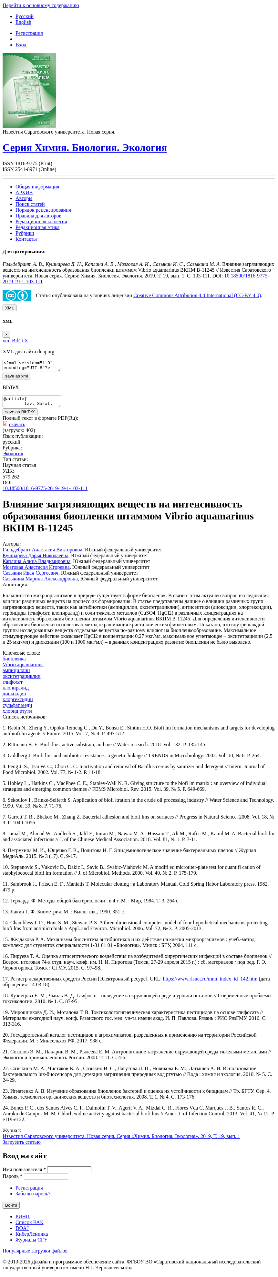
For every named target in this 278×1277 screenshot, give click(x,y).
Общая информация (37, 186)
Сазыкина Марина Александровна (40, 582)
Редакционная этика (37, 227)
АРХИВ (24, 192)
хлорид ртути (17, 715)
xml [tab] (7, 340)
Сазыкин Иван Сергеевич (30, 576)
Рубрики (24, 233)
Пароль (13, 1180)
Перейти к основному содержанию (41, 5)
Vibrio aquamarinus (23, 668)
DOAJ (22, 1232)
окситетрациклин (21, 680)
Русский (24, 16)
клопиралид (16, 691)
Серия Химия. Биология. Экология (85, 147)
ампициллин (16, 674)
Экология (13, 457)
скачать (17, 428)
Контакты (26, 239)
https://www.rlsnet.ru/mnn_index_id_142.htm (210, 982)
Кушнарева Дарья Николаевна (35, 559)
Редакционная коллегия (41, 221)
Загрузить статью (22, 1146)
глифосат (13, 686)
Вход (20, 44)
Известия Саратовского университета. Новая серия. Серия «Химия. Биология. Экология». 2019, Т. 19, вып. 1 (121, 1140)
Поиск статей (30, 204)
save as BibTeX (20, 415)
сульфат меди (17, 709)
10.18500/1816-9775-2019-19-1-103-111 (45, 492)
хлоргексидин (18, 703)
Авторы (23, 198)
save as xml (16, 378)
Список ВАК (29, 1226)
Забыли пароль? (32, 1197)
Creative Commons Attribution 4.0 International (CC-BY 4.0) (197, 295)
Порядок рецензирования (43, 210)
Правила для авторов (38, 215)
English (23, 22)
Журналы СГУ (31, 1243)
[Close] (6, 334)
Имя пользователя (24, 1173)
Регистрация (29, 33)
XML (9, 308)
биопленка (14, 662)
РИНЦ (22, 1220)
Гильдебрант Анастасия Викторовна (42, 553)
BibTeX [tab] (20, 340)
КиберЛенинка (31, 1238)
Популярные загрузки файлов (35, 1254)
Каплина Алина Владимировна (36, 565)
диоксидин (14, 697)
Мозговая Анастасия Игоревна (36, 571)
